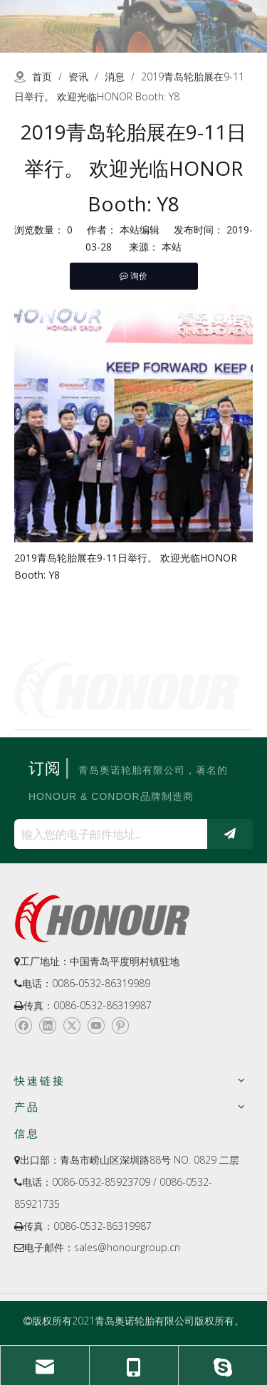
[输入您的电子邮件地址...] (107, 834)
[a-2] (133, 26)
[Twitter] (71, 1025)
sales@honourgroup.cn (127, 1247)
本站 (172, 246)
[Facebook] (23, 1025)
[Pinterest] (120, 1025)
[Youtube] (96, 1025)
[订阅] (230, 834)
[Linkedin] (47, 1025)
